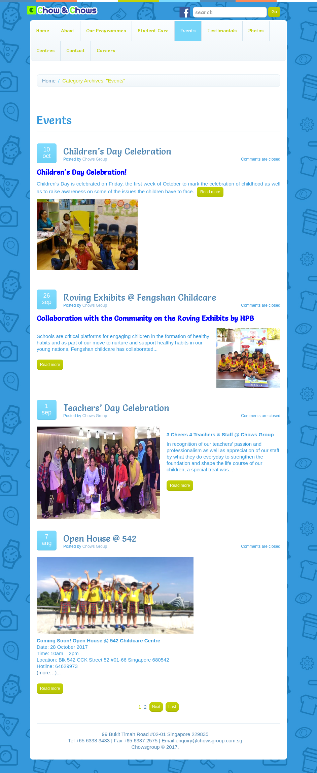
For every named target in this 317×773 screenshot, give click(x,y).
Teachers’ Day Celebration (116, 408)
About (67, 31)
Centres (45, 50)
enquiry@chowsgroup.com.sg (209, 740)
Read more (210, 192)
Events (188, 31)
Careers (106, 50)
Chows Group (94, 159)
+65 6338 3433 (93, 740)
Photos (255, 31)
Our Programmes (106, 31)
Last (172, 706)
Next (156, 706)
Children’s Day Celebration (117, 151)
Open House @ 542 (99, 538)
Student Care (153, 31)
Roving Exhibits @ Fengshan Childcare (139, 297)
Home (42, 31)
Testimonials (222, 31)
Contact (75, 50)
